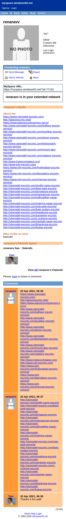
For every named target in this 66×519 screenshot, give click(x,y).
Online (24, 13)
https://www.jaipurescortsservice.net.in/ (26, 122)
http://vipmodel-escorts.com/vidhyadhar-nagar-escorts (38, 426)
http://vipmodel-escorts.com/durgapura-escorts (30, 191)
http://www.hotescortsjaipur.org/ (21, 161)
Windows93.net (40, 516)
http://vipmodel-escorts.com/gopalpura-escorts (30, 212)
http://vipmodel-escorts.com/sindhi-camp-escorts (31, 185)
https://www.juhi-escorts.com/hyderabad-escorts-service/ (39, 368)
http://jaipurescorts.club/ (17, 119)
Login (14, 8)
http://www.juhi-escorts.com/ (19, 164)
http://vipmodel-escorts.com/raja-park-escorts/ (30, 206)
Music (33, 13)
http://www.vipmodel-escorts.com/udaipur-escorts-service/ (37, 353)
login (15, 276)
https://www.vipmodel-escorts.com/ (23, 116)
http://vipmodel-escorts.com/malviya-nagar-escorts (32, 203)
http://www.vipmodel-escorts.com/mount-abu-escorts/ (39, 346)
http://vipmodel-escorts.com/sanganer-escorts (29, 215)
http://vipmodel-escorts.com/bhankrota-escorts (30, 224)
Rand (17, 13)
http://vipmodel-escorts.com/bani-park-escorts (29, 188)
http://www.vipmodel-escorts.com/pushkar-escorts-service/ (37, 320)
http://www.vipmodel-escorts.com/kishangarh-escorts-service (39, 338)
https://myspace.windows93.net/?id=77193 (29, 89)
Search (41, 13)
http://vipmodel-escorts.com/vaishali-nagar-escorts (32, 221)
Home (5, 13)
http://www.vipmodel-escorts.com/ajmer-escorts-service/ (36, 329)
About (27, 513)
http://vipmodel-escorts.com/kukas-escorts (27, 227)
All (11, 13)
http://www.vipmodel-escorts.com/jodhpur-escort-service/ (36, 311)
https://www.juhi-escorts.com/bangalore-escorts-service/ (38, 377)
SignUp (5, 8)
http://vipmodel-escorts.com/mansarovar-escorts (31, 194)
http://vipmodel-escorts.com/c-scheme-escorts (30, 218)
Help (33, 513)
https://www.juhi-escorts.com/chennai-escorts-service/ (37, 386)
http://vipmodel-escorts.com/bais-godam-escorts (31, 209)
